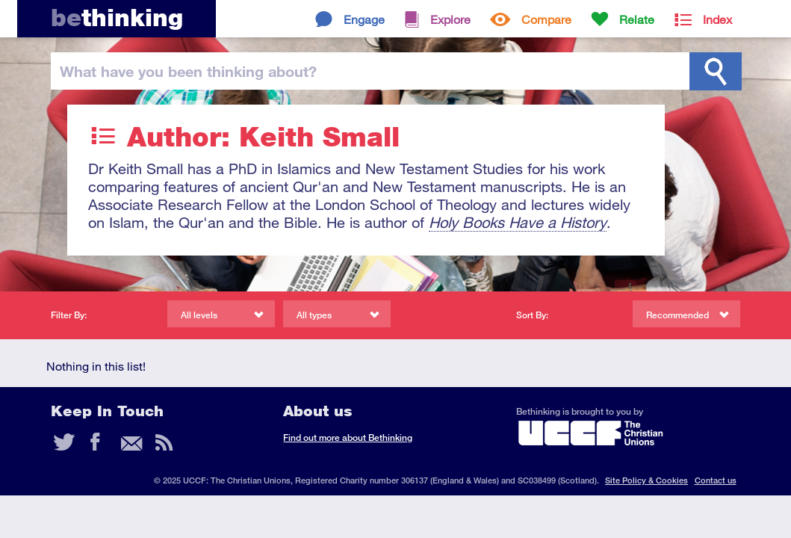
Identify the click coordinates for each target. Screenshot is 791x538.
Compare (546, 19)
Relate (636, 19)
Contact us (715, 480)
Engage (364, 19)
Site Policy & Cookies (646, 480)
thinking (117, 17)
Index (717, 19)
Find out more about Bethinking (347, 437)
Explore (450, 19)
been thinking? (188, 71)
